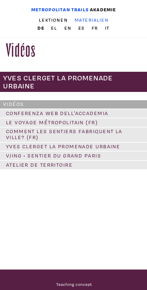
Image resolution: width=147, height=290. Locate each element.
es (82, 28)
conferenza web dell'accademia (57, 113)
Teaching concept (74, 284)
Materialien (91, 20)
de (41, 28)
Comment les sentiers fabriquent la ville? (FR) (64, 134)
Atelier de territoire (39, 165)
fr (95, 28)
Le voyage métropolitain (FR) (52, 122)
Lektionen (53, 20)
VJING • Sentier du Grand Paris (53, 155)
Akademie (103, 10)
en (68, 28)
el (55, 28)
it (107, 28)
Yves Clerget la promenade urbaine (63, 146)
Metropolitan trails (60, 10)
